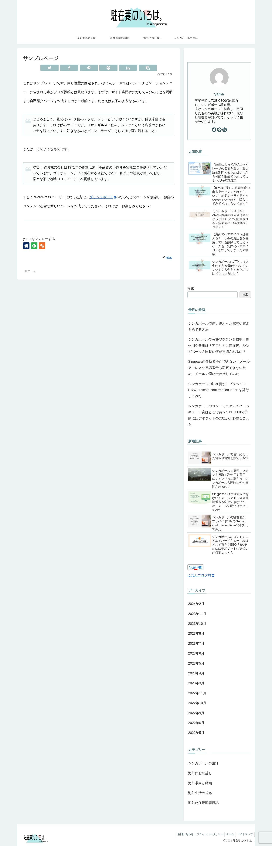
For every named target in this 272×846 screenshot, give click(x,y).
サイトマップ (245, 834)
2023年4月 (196, 673)
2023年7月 (196, 643)
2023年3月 (196, 683)
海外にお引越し (200, 773)
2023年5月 (196, 663)
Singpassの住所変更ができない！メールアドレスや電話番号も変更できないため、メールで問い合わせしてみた (219, 368)
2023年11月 (197, 614)
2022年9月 (196, 713)
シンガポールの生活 (203, 763)
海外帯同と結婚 (200, 783)
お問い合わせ (182, 834)
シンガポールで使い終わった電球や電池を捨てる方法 (218, 326)
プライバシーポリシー (207, 834)
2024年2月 (196, 604)
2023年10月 (197, 624)
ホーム (229, 834)
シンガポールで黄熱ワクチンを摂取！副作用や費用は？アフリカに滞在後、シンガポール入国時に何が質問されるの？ (218, 345)
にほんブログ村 (200, 575)
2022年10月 (197, 703)
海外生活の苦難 (200, 793)
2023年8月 (196, 633)
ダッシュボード (102, 197)
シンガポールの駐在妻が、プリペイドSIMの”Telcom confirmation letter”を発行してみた (218, 390)
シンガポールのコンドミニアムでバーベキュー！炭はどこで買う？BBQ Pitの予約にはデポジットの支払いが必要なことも (218, 415)
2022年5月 (196, 733)
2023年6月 (196, 653)
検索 (190, 288)
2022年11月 (197, 693)
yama (219, 94)
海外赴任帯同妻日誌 (203, 803)
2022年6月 (196, 723)
